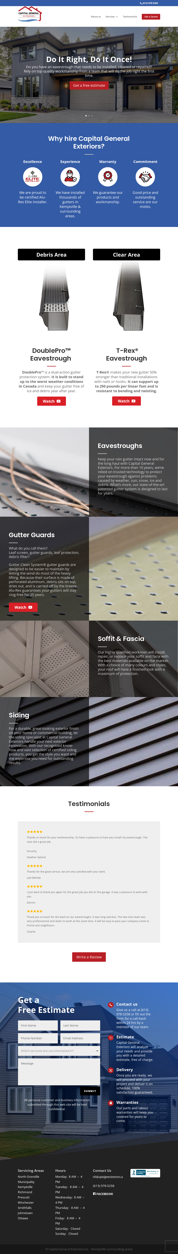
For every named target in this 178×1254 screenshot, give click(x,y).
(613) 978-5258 (103, 1186)
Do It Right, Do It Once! (89, 59)
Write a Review (89, 956)
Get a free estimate (89, 85)
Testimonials (130, 16)
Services (110, 16)
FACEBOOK (103, 1194)
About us (96, 16)
